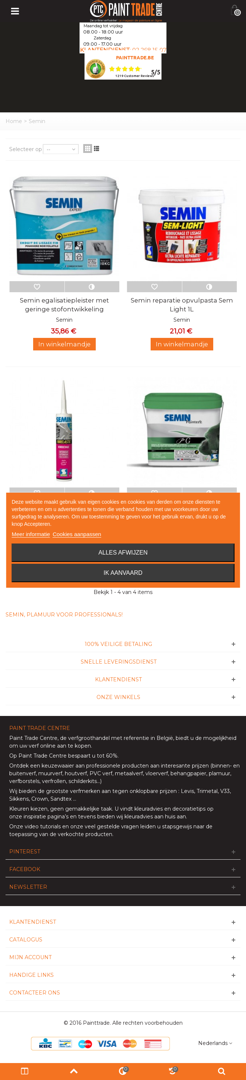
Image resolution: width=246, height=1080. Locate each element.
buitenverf (22, 773)
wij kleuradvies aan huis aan (151, 816)
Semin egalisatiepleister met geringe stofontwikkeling (64, 305)
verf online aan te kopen (60, 745)
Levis (187, 791)
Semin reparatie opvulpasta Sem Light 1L (182, 305)
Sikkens (19, 799)
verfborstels (24, 781)
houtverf (76, 773)
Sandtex (60, 799)
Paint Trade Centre (33, 738)
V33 (225, 791)
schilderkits (82, 781)
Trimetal (207, 791)
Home (14, 121)
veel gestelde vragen (112, 826)
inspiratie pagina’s (46, 816)
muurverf (50, 773)
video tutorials (43, 826)
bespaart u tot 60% (92, 755)
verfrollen (54, 781)
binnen (221, 765)
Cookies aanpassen (77, 534)
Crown (39, 799)
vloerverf (156, 773)
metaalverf (129, 773)
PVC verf (100, 773)
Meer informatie (31, 534)
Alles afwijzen (122, 552)
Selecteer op (25, 149)
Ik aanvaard (123, 573)
